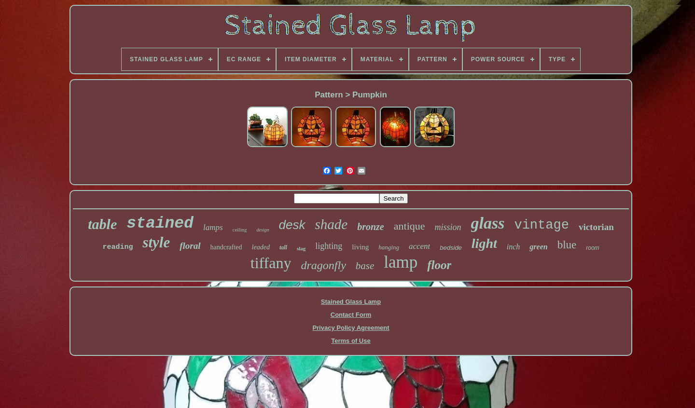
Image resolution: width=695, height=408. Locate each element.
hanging (388, 247)
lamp (400, 262)
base (365, 266)
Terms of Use (350, 340)
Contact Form (351, 314)
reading (117, 247)
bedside (451, 247)
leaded (261, 247)
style (156, 242)
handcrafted (226, 247)
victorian (596, 227)
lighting (328, 246)
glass (488, 223)
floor (439, 265)
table (102, 224)
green (538, 247)
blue (567, 245)
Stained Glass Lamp (351, 301)
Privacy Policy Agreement (350, 327)
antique (409, 226)
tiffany (271, 263)
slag (301, 248)
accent (419, 246)
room (592, 248)
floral (190, 246)
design (262, 229)
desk (292, 225)
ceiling (240, 229)
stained (160, 223)
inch (513, 247)
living (360, 247)
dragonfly (323, 265)
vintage (541, 225)
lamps (213, 227)
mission (448, 227)
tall (283, 247)
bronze (370, 226)
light (484, 243)
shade (331, 224)
